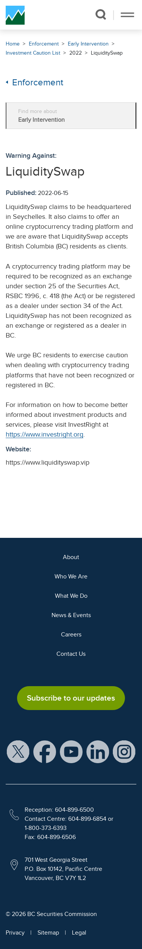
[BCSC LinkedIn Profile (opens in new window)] (97, 751)
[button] (100, 14)
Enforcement (44, 44)
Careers (71, 634)
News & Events (71, 615)
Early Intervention (88, 44)
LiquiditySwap (107, 53)
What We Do (71, 595)
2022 (75, 53)
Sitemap (48, 932)
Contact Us (71, 653)
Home (13, 44)
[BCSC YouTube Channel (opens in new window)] (71, 751)
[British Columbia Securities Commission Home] (15, 15)
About (71, 557)
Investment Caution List (33, 53)
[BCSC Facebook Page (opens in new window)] (44, 751)
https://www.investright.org (44, 434)
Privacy (15, 932)
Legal (79, 932)
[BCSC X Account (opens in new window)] (18, 751)
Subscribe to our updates (71, 697)
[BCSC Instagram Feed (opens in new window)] (124, 751)
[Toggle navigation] (127, 15)
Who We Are (71, 576)
